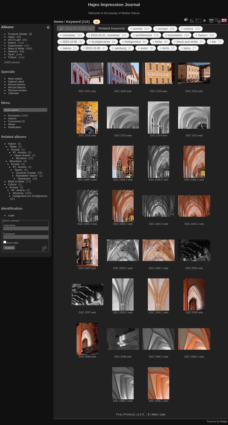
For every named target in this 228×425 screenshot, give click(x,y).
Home (58, 21)
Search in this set (79, 28)
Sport (11, 54)
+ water (145, 48)
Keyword (73, 21)
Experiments (15, 45)
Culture (12, 57)
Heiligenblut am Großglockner (30, 195)
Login (11, 215)
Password (9, 233)
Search (12, 118)
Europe (15, 149)
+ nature (68, 48)
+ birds (167, 48)
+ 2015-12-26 (94, 48)
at (97, 21)
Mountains (16, 161)
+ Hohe (160, 41)
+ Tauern (204, 35)
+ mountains (177, 35)
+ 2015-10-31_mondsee (107, 35)
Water (13, 146)
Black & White (16, 48)
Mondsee (21, 158)
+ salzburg (121, 48)
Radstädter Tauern (27, 175)
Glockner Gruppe (26, 172)
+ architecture (146, 35)
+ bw (215, 41)
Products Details (17, 33)
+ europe (165, 28)
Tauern (18, 169)
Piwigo (223, 421)
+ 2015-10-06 (71, 41)
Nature (12, 42)
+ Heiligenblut (134, 41)
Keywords (14, 115)
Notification (14, 127)
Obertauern (24, 178)
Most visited (15, 78)
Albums (7, 27)
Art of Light (14, 39)
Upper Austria (22, 155)
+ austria (139, 28)
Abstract (13, 51)
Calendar (13, 93)
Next (154, 414)
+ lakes (188, 48)
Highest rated (16, 81)
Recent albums (17, 87)
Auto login (10, 242)
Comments (14, 121)
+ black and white (188, 41)
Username (9, 225)
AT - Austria (19, 152)
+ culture (190, 28)
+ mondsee (71, 35)
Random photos (17, 90)
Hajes (11, 36)
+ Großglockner (102, 41)
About (11, 124)
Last (162, 414)
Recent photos (16, 84)
